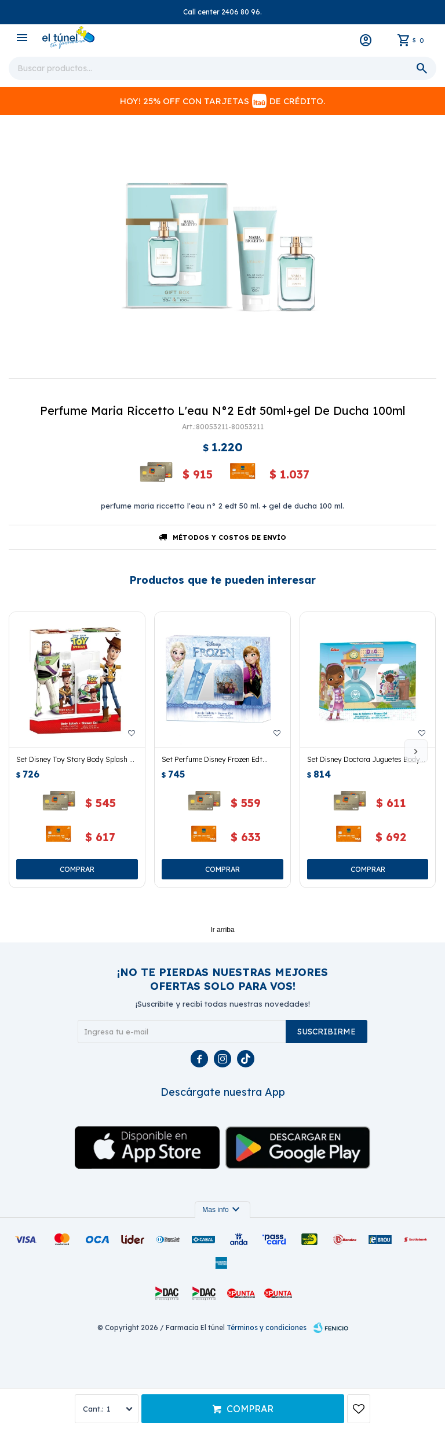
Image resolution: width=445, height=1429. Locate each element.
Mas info (222, 1210)
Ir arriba (222, 930)
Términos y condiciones (267, 1327)
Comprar (250, 1409)
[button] (416, 750)
